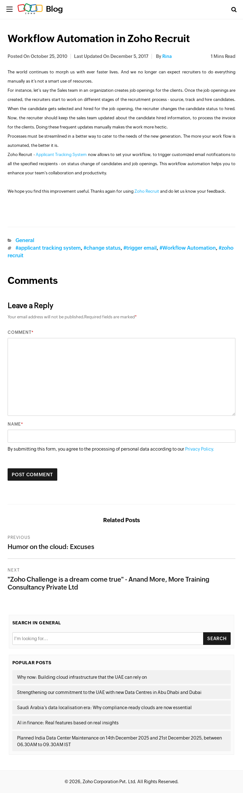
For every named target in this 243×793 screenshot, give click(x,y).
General (25, 240)
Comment (19, 332)
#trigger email (140, 248)
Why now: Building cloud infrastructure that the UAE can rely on (82, 677)
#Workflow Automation (187, 248)
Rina (167, 56)
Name (14, 424)
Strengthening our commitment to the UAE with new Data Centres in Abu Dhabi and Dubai (109, 692)
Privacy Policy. (199, 449)
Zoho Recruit (146, 191)
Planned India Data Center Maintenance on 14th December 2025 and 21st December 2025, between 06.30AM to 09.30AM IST (119, 741)
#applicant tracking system (48, 248)
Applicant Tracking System (61, 154)
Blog (54, 8)
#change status (102, 248)
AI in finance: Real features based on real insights (68, 722)
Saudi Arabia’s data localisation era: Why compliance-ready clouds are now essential (104, 707)
